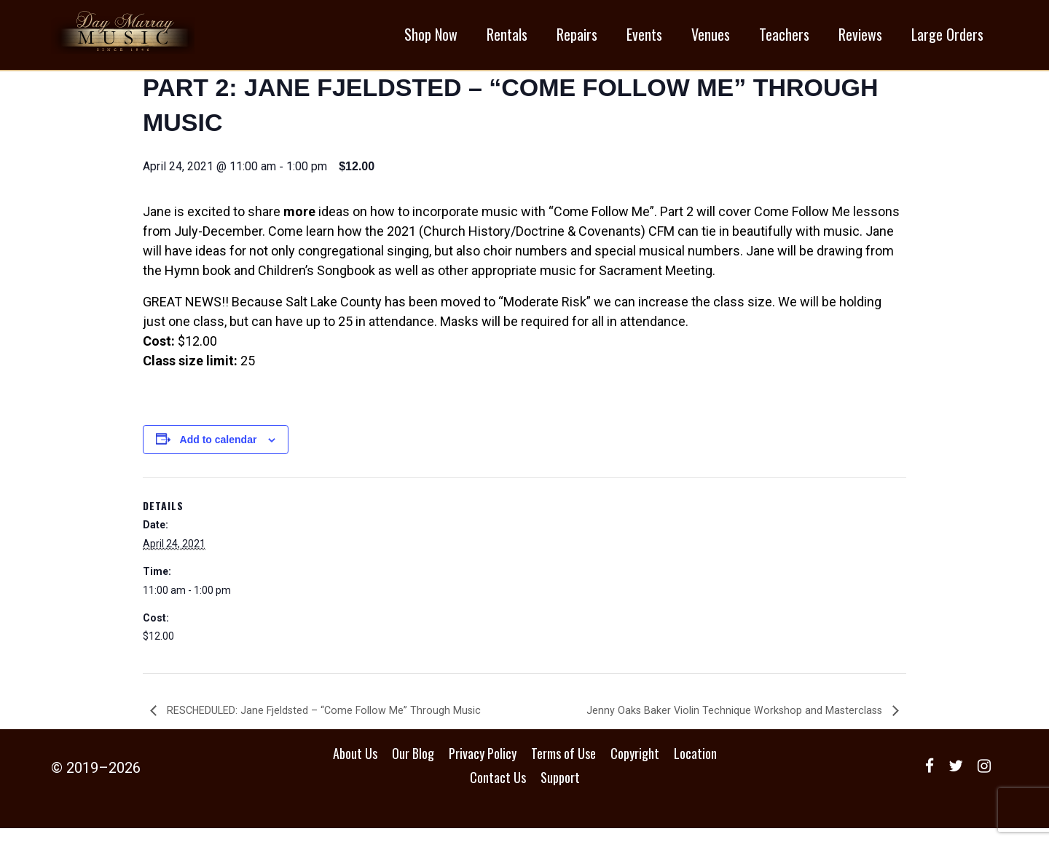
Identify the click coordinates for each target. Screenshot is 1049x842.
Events (644, 37)
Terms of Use (563, 767)
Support (560, 791)
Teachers (784, 37)
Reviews (860, 37)
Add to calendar (218, 452)
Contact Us (498, 791)
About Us (355, 767)
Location (695, 767)
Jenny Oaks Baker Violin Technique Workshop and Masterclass (723, 724)
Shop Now (430, 37)
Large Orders (947, 37)
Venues (710, 37)
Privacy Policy (482, 767)
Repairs (577, 37)
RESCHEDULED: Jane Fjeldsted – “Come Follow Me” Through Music (338, 724)
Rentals (507, 37)
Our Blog (413, 767)
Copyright (634, 767)
